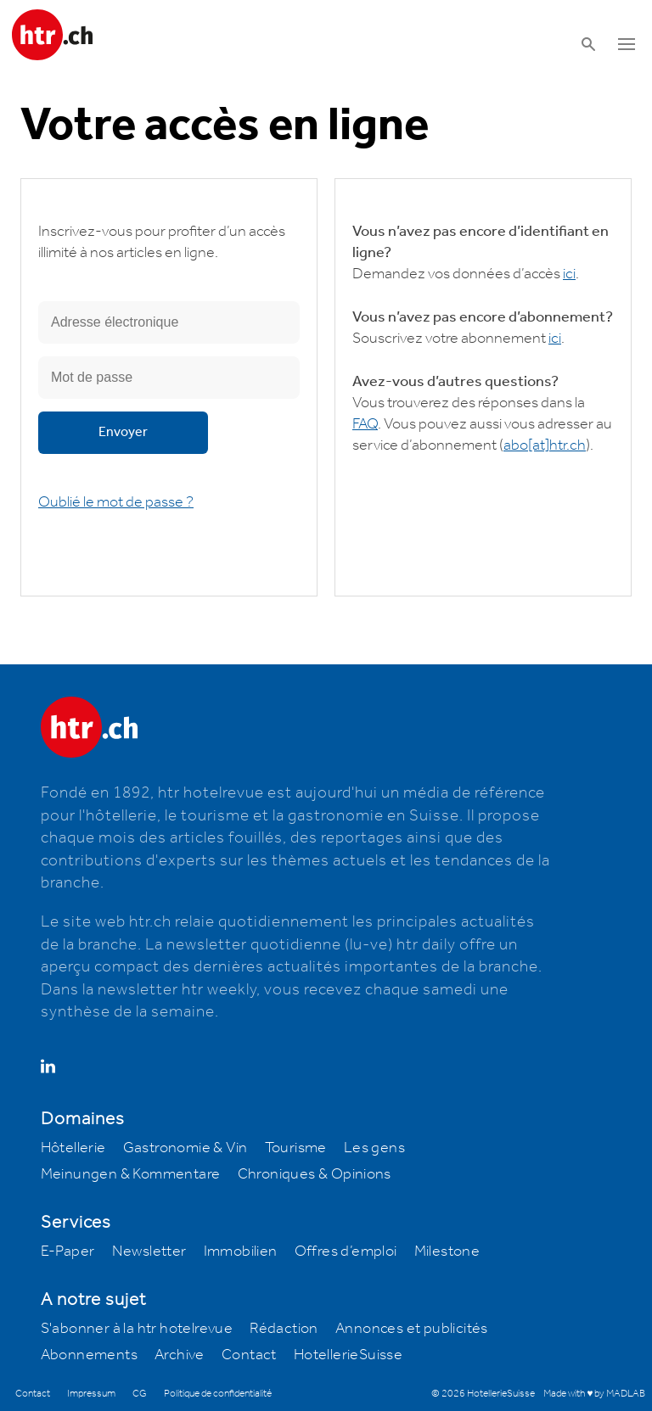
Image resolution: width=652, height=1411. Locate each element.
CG (139, 1394)
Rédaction (284, 1329)
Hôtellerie (73, 1148)
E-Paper (68, 1251)
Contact (249, 1355)
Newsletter (149, 1251)
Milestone (447, 1251)
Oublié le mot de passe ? (116, 502)
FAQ (365, 424)
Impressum (91, 1394)
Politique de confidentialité (218, 1394)
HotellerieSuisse (348, 1355)
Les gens (374, 1148)
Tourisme (296, 1148)
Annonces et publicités (411, 1329)
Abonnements (89, 1355)
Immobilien (241, 1251)
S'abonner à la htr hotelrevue (137, 1329)
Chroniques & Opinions (314, 1174)
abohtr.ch (544, 445)
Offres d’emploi (346, 1251)
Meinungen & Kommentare (131, 1174)
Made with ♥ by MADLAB (594, 1394)
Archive (180, 1355)
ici (569, 274)
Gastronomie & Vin (185, 1148)
